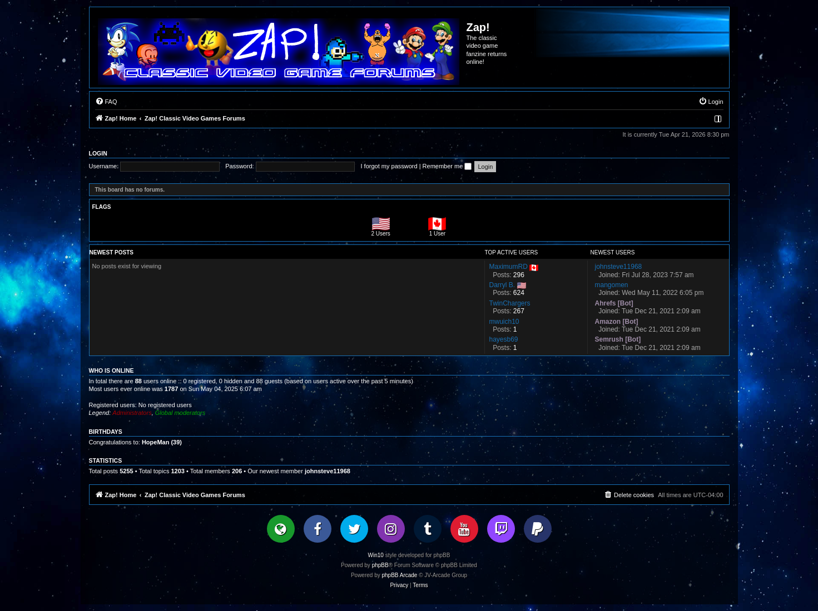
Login (98, 153)
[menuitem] (106, 101)
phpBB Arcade (400, 575)
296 (518, 275)
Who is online (111, 370)
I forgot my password (389, 166)
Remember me (447, 166)
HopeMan (156, 442)
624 (518, 293)
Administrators (131, 412)
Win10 (376, 555)
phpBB (380, 565)
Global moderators (180, 412)
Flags (101, 207)
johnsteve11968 (327, 471)
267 (518, 311)
